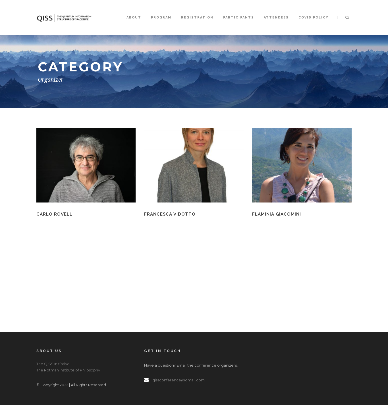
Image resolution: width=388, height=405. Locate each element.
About (133, 17)
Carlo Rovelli (55, 214)
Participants (238, 17)
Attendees (276, 17)
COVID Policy (313, 17)
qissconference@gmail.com (178, 380)
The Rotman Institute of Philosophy (68, 370)
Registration (197, 17)
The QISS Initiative (53, 363)
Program (161, 17)
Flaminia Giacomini (276, 214)
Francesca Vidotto (170, 214)
